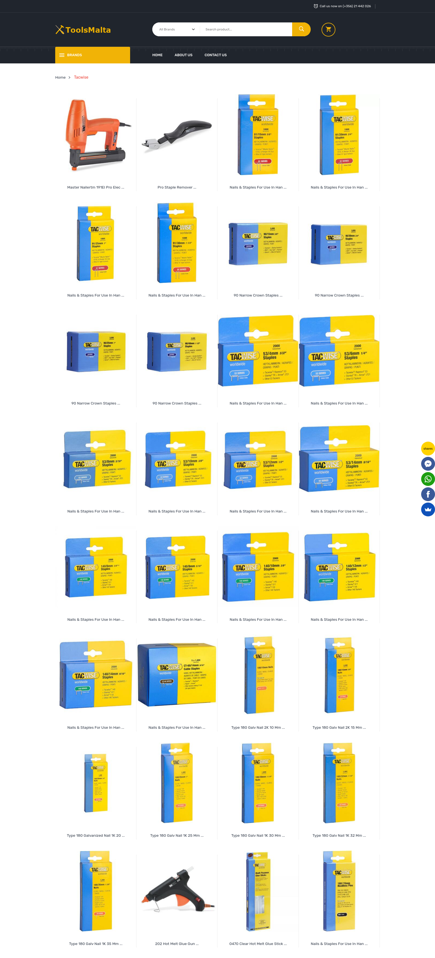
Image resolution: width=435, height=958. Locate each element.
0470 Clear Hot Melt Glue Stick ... (258, 941)
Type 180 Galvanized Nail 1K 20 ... (95, 833)
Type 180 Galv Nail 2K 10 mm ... (258, 725)
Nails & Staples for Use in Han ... (258, 186)
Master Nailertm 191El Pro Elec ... (96, 186)
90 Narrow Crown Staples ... (258, 294)
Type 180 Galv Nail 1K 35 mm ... (96, 941)
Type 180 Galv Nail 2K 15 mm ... (339, 725)
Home (157, 55)
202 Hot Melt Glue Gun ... (177, 941)
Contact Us (215, 55)
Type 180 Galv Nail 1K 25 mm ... (177, 833)
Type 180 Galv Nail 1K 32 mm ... (339, 833)
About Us (184, 55)
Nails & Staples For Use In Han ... (339, 941)
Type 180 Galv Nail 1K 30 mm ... (258, 833)
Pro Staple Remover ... (177, 186)
